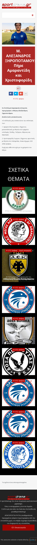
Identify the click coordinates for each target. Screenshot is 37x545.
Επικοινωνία (20, 527)
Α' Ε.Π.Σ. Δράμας (18, 99)
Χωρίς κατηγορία (25, 250)
